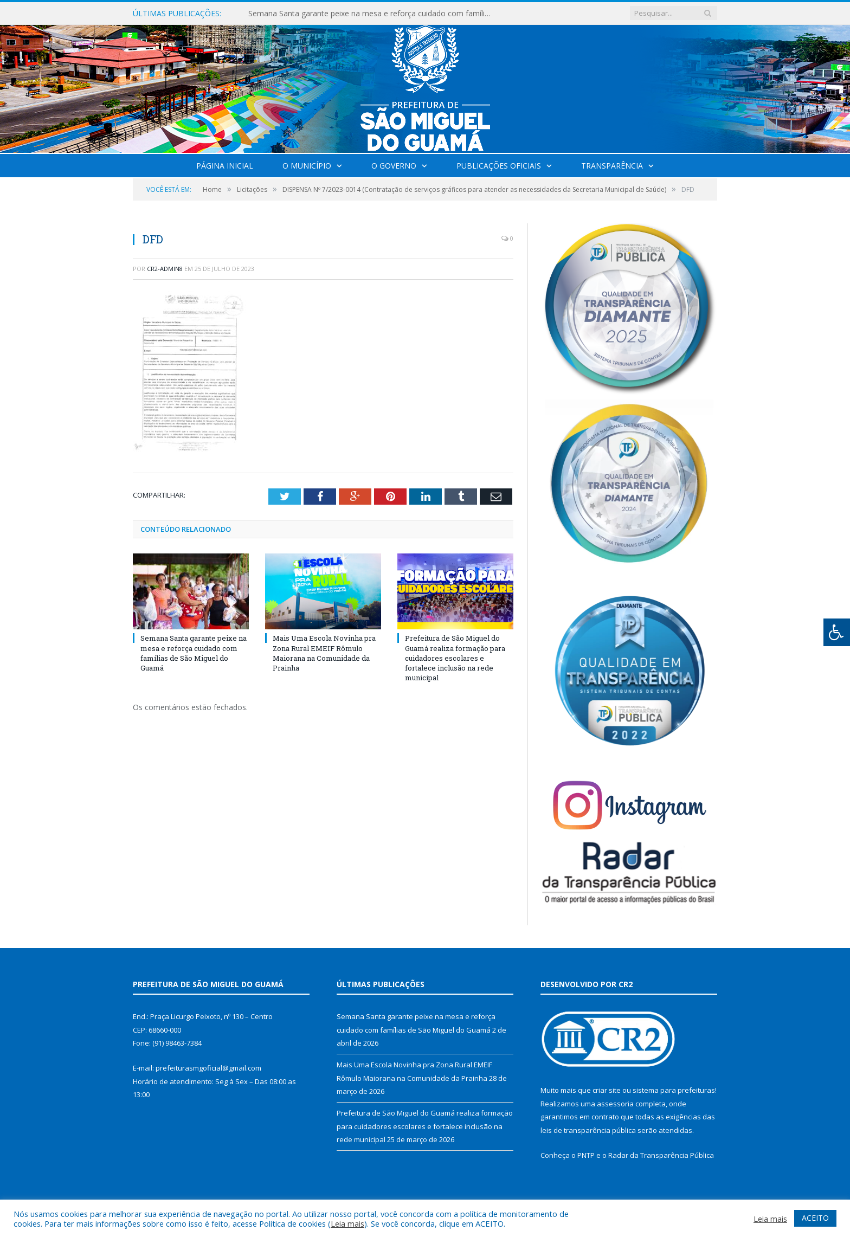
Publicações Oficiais (498, 165)
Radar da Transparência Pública (661, 1155)
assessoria (615, 1104)
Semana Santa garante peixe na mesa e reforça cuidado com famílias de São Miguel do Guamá (373, 13)
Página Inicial (224, 165)
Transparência (612, 165)
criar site (607, 1090)
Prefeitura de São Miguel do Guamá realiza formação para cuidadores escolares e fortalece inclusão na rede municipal (455, 657)
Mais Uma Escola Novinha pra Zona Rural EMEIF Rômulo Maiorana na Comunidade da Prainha (324, 653)
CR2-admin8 (165, 269)
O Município (306, 165)
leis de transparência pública (588, 1130)
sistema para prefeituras (674, 1090)
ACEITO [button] (815, 1218)
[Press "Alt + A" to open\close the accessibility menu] (836, 632)
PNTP (586, 1155)
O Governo (393, 165)
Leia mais (347, 1223)
